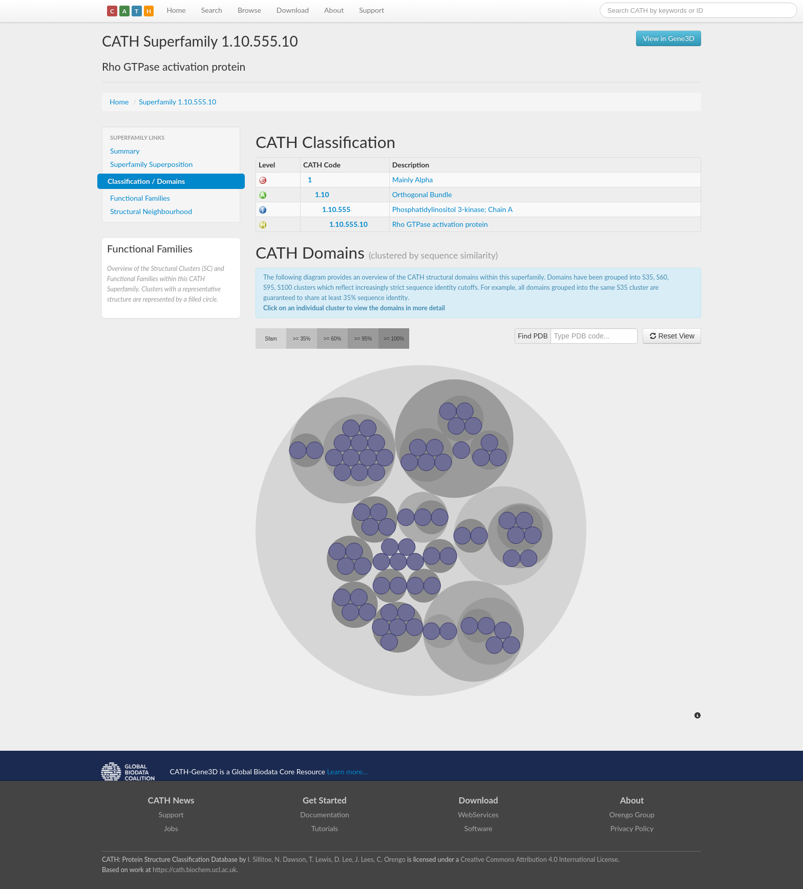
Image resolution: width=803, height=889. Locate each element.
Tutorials (324, 828)
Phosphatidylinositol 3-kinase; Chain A (452, 209)
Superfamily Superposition (151, 164)
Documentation (324, 814)
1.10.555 (336, 209)
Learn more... (347, 771)
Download (293, 10)
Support (371, 10)
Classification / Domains (146, 181)
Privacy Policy (631, 828)
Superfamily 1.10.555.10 (177, 101)
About (334, 10)
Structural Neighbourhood (151, 211)
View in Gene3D (668, 38)
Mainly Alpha (412, 179)
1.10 (322, 194)
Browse (249, 10)
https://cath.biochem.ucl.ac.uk (195, 870)
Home (175, 10)
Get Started (325, 800)
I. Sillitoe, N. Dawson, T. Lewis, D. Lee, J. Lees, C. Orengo (327, 859)
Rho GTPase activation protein (440, 224)
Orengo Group (631, 814)
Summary (125, 150)
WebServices (478, 814)
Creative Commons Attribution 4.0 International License (539, 859)
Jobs (171, 828)
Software (478, 828)
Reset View (671, 336)
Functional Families (140, 198)
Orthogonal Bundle (422, 194)
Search (211, 10)
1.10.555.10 (348, 224)
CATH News (171, 800)
